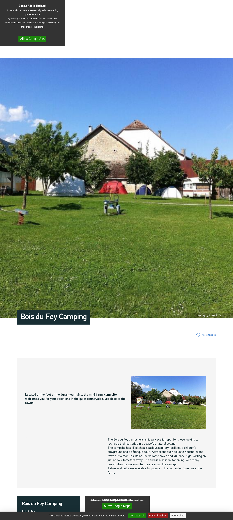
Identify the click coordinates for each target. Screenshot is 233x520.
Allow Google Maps (117, 506)
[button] (188, 52)
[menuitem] (220, 53)
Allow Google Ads (32, 39)
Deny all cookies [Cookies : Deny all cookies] (158, 515)
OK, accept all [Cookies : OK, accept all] (137, 515)
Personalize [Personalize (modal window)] (177, 515)
